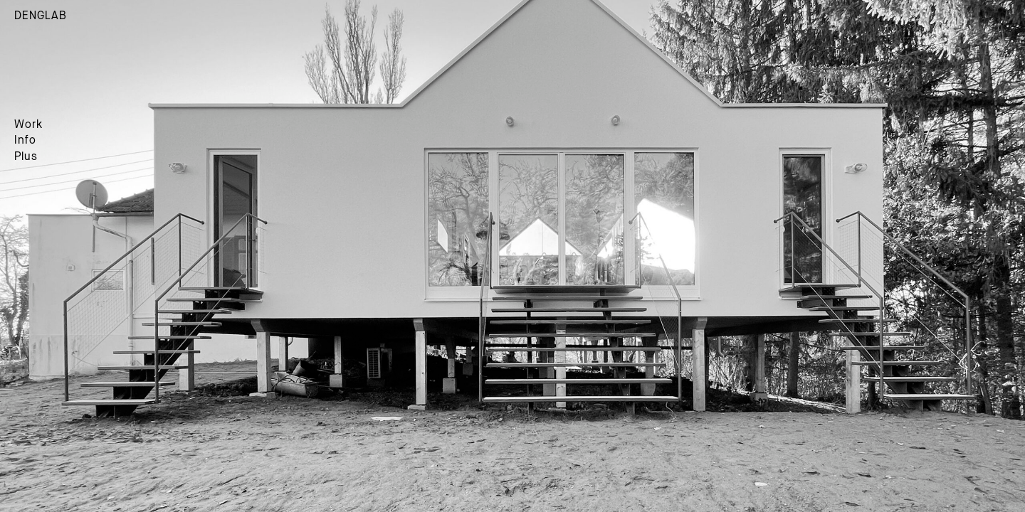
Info (25, 140)
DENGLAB (40, 16)
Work (28, 125)
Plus (26, 157)
